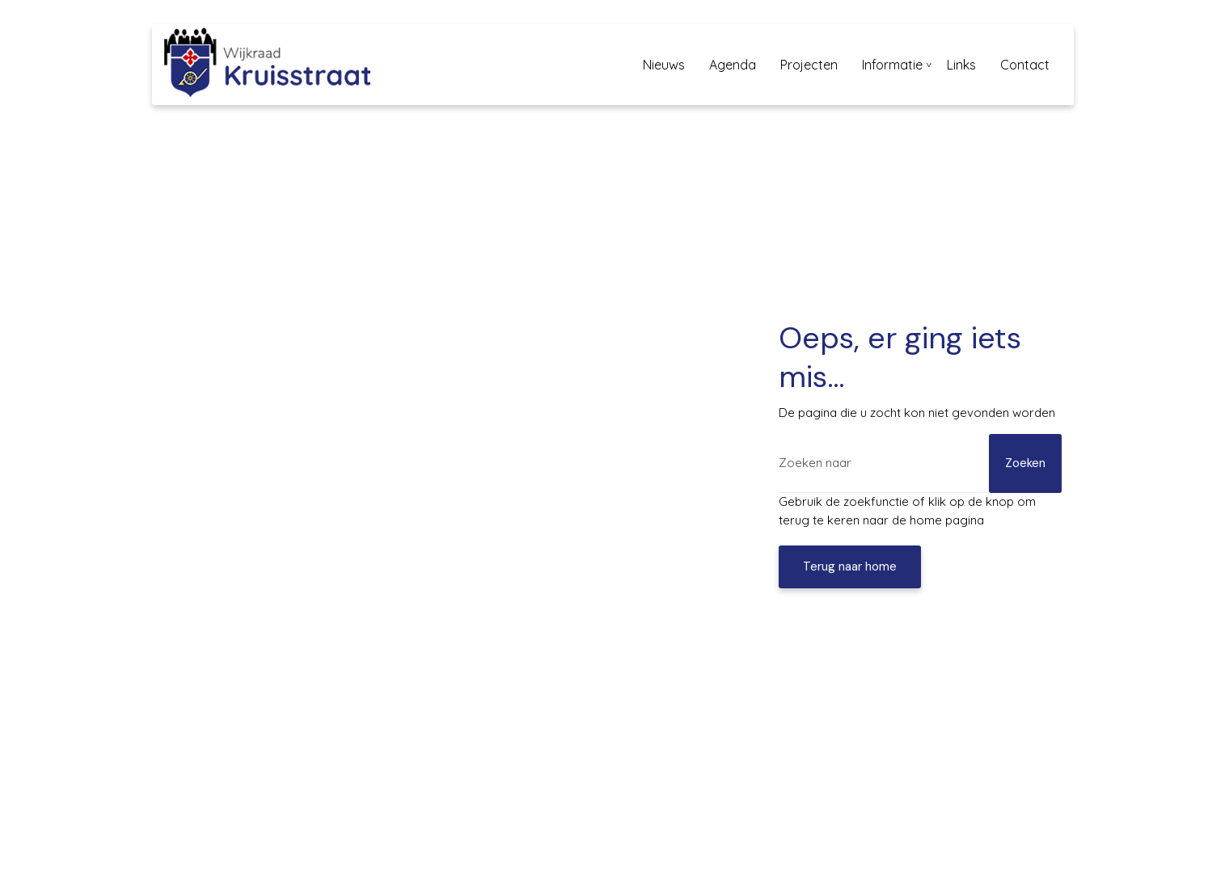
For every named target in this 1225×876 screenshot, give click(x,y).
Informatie (892, 65)
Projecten (809, 65)
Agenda (732, 65)
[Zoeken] (920, 463)
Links (961, 65)
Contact (1025, 65)
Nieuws (664, 65)
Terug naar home (850, 566)
